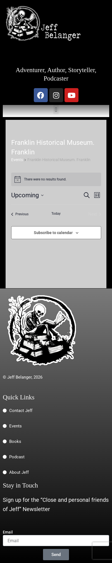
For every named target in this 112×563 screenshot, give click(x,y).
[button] (56, 109)
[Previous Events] (19, 214)
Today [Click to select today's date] (56, 214)
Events (17, 159)
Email (8, 532)
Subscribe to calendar (53, 232)
